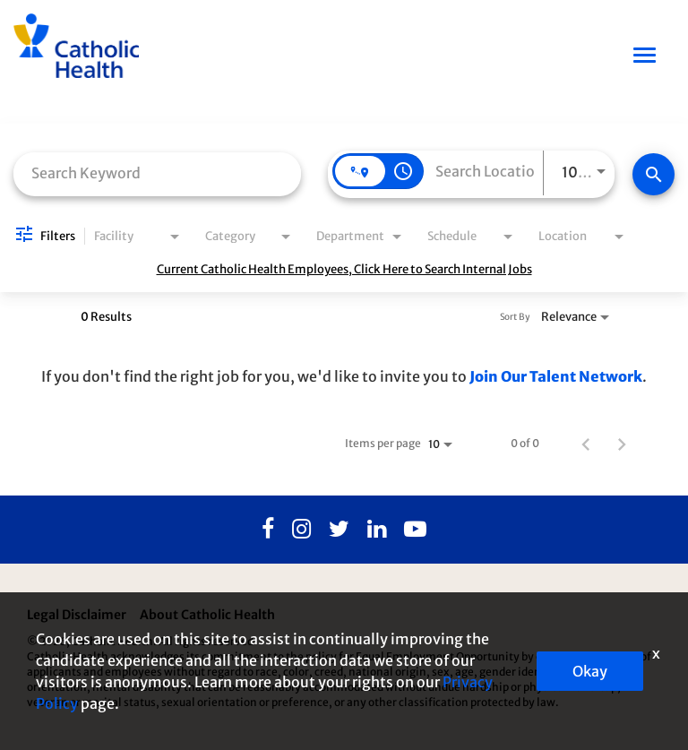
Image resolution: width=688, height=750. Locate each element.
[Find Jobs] (653, 174)
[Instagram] (301, 529)
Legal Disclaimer (76, 615)
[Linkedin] (376, 529)
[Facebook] (268, 529)
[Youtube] (415, 529)
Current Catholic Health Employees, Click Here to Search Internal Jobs (344, 269)
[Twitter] (339, 529)
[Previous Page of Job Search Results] (586, 443)
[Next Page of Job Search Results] (622, 443)
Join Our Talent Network (555, 376)
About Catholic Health (207, 615)
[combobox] (157, 172)
